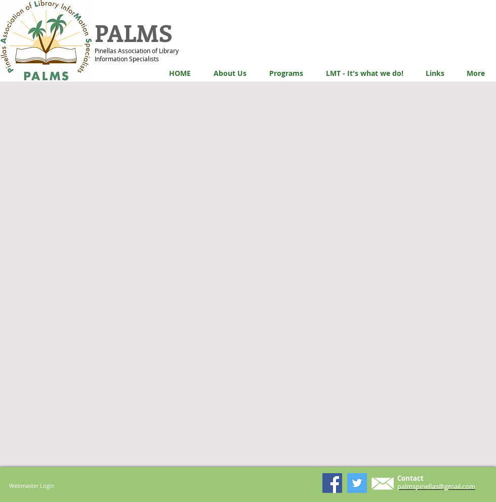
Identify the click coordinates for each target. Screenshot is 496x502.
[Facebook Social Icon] (332, 483)
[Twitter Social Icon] (357, 483)
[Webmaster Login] (31, 485)
